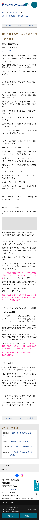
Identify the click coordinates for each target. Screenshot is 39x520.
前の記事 (9, 25)
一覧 (19, 25)
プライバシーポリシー (22, 509)
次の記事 (30, 25)
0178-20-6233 (11, 489)
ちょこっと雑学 (7, 51)
